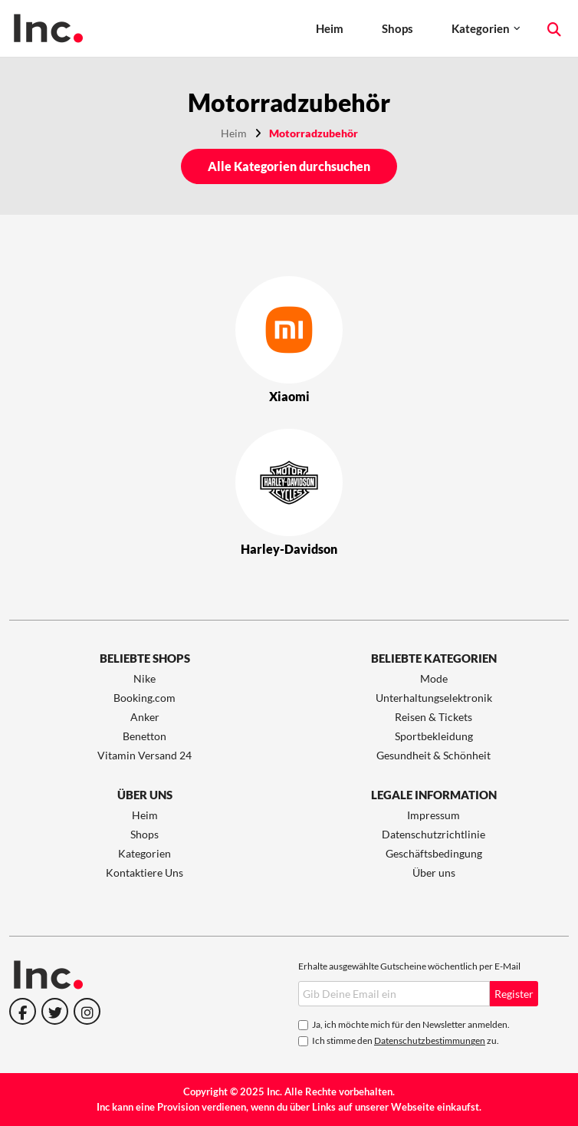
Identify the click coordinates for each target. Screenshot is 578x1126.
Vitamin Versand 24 (144, 755)
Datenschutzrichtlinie (433, 834)
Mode (434, 678)
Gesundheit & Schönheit (433, 755)
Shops (397, 28)
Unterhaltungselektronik (434, 697)
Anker (144, 716)
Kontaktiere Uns (144, 872)
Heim (329, 28)
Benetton (144, 735)
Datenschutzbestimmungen (429, 1040)
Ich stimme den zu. (405, 1040)
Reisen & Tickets (433, 716)
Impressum (433, 814)
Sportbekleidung (434, 735)
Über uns (433, 872)
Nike (144, 678)
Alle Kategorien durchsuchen (289, 166)
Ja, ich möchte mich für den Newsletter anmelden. (411, 1024)
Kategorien (481, 28)
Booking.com (144, 697)
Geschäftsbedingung (434, 853)
